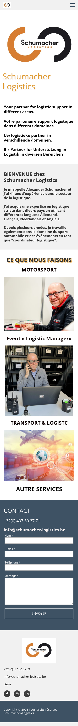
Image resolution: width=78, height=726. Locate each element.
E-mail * (10, 549)
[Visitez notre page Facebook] (7, 693)
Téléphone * (12, 562)
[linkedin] (27, 693)
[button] (72, 5)
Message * (11, 576)
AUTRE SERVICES (39, 489)
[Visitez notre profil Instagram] (17, 693)
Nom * (9, 535)
